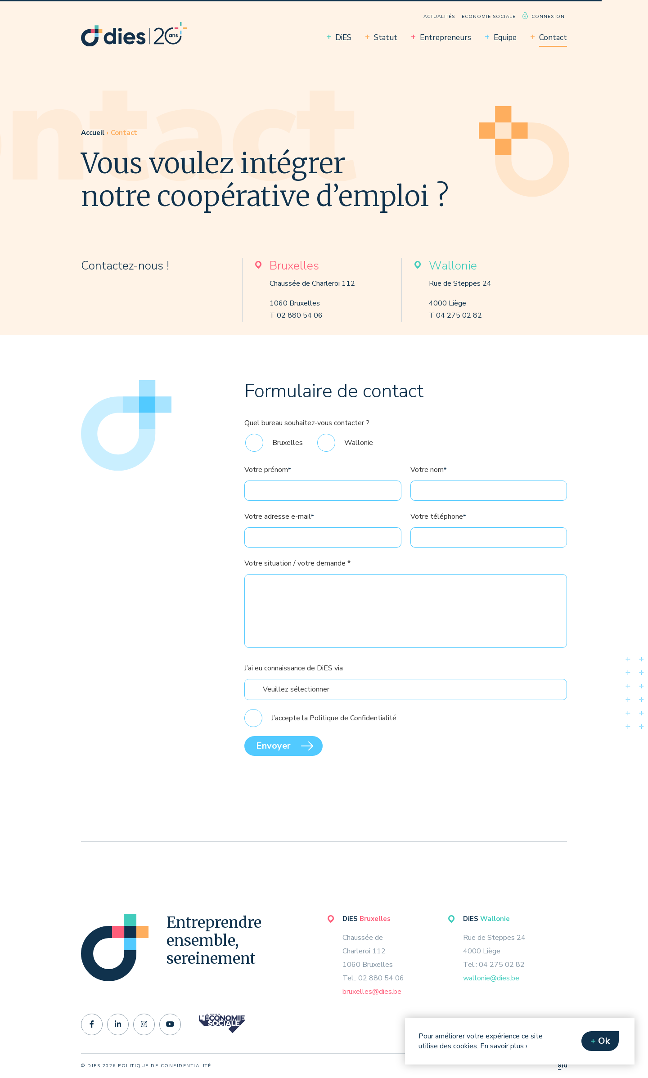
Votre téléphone (438, 533)
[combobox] (406, 706)
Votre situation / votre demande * (297, 579)
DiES (343, 37)
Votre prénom (267, 486)
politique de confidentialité (164, 1066)
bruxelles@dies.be (371, 992)
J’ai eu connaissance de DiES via (293, 684)
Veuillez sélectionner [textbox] (296, 705)
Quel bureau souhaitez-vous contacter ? (306, 439)
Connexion (548, 16)
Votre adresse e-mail (279, 533)
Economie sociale (489, 16)
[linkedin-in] (118, 1024)
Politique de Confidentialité (353, 734)
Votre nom (428, 486)
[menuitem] (439, 15)
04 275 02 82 (459, 315)
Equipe (505, 37)
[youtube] (170, 1024)
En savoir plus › (503, 1046)
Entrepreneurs (445, 37)
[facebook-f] (92, 1024)
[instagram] (144, 1024)
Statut (385, 37)
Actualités (439, 16)
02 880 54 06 (300, 315)
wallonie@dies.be (491, 978)
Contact (553, 37)
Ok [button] (604, 1041)
